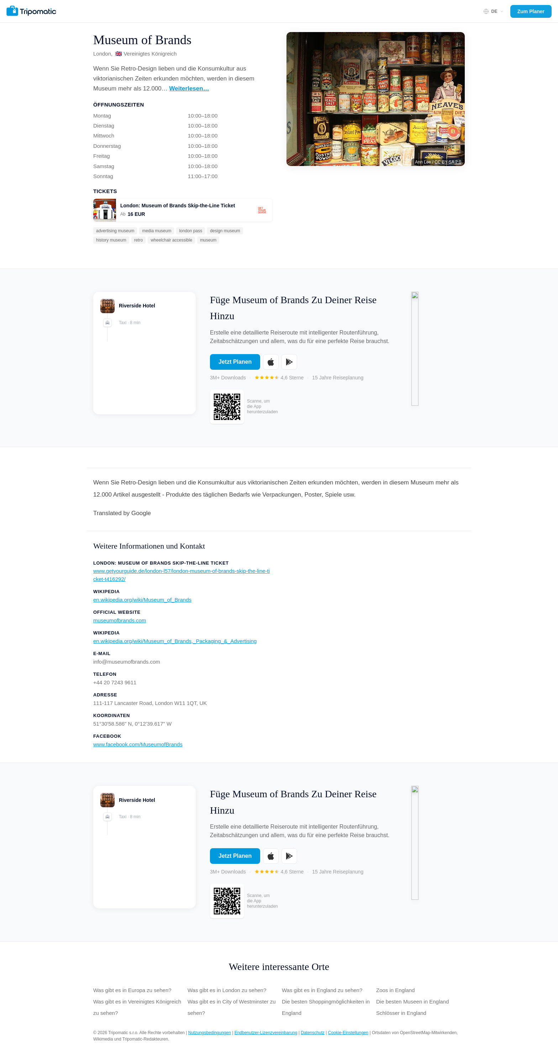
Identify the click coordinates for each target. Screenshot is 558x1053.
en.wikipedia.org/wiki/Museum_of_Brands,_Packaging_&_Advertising (175, 641)
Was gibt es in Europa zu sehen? (132, 990)
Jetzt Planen (235, 367)
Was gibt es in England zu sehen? (322, 990)
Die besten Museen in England (412, 1001)
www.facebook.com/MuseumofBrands (138, 744)
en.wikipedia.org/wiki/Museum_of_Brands (142, 600)
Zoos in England (395, 990)
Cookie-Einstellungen (348, 1032)
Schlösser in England (401, 1013)
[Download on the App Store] (271, 367)
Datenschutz (313, 1032)
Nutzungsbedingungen (209, 1032)
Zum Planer (530, 11)
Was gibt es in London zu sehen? (227, 990)
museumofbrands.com (119, 620)
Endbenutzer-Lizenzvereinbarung (266, 1032)
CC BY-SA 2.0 (448, 162)
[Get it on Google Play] (289, 367)
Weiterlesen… (189, 88)
